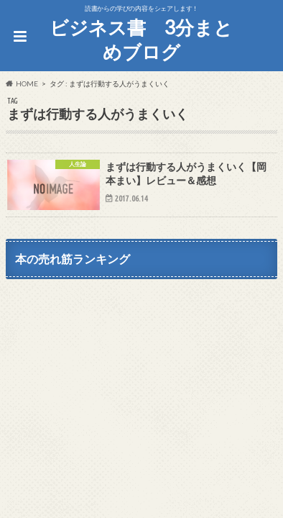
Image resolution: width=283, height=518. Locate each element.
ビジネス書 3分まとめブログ (141, 40)
